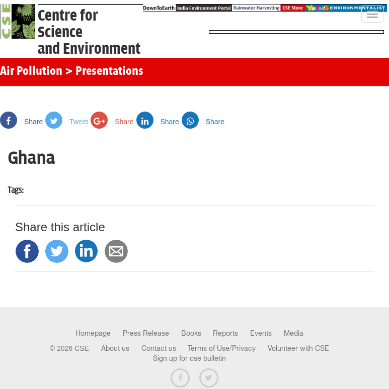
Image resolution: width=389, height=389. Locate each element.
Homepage (93, 333)
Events (261, 333)
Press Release (146, 333)
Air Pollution (31, 72)
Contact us (158, 348)
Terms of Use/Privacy (222, 348)
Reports (225, 333)
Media (293, 333)
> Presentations (104, 72)
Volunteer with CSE (298, 348)
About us (115, 348)
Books (191, 333)
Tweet (66, 122)
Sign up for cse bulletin (189, 358)
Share (21, 122)
